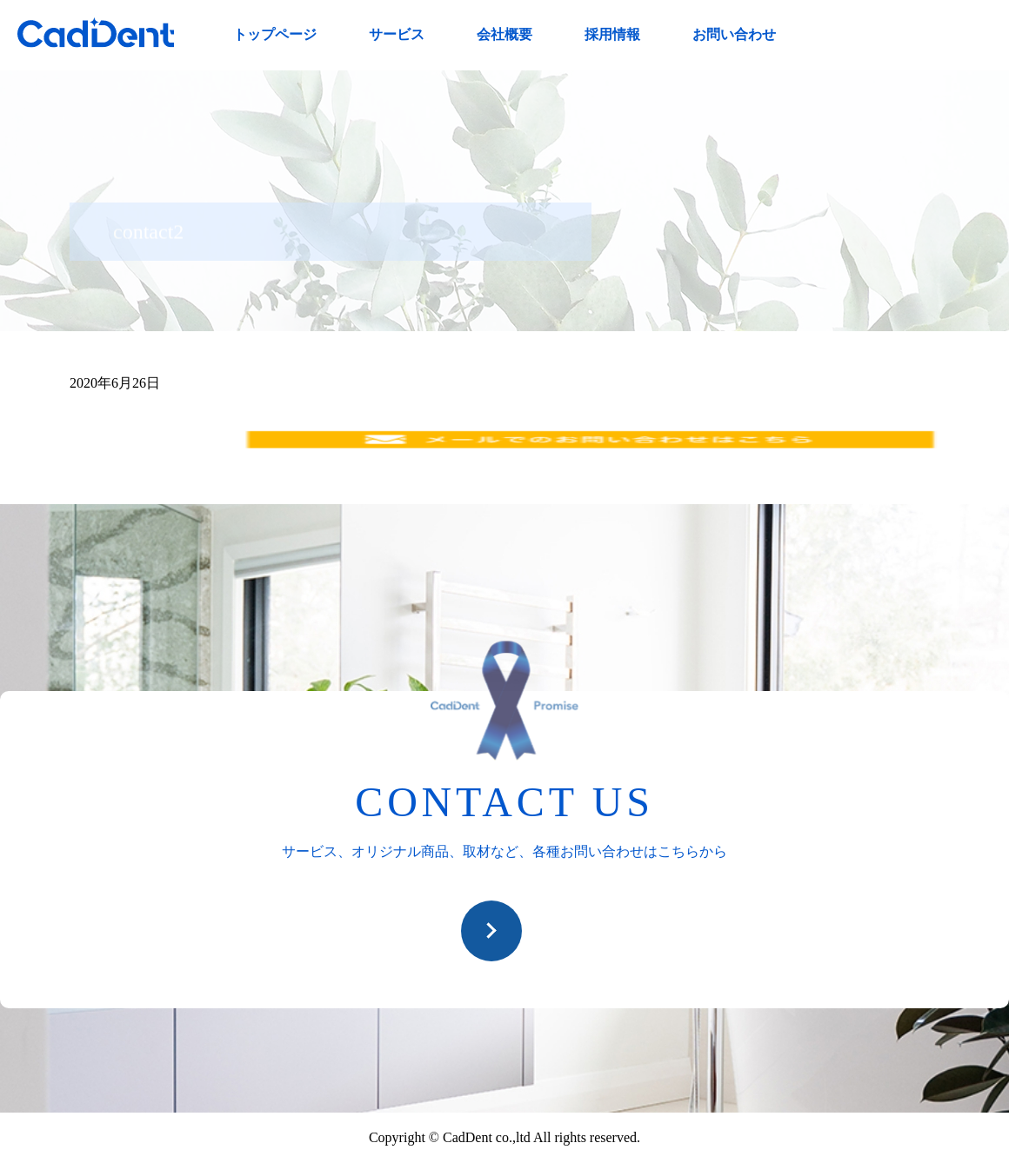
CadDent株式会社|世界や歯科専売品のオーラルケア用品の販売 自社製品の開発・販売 (95, 32)
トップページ (275, 34)
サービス (396, 34)
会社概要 (504, 34)
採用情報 (612, 34)
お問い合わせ (734, 34)
